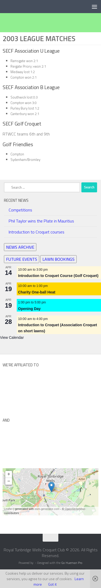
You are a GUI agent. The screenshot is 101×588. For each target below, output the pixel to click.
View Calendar (12, 337)
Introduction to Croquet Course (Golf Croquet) (58, 276)
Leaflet (8, 508)
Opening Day (29, 309)
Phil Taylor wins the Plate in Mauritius (41, 221)
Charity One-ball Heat (36, 292)
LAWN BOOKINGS (58, 259)
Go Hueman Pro (71, 562)
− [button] (8, 481)
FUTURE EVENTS (21, 259)
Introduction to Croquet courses (36, 232)
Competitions (20, 210)
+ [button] (8, 474)
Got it (52, 584)
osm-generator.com (47, 508)
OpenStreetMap (75, 508)
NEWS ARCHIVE (20, 247)
